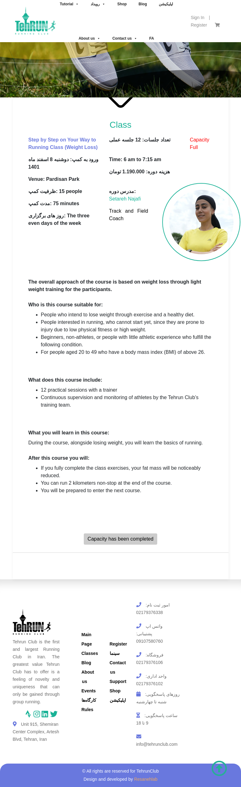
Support (118, 681)
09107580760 (149, 641)
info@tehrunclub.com (157, 744)
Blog (86, 662)
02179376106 (149, 662)
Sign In (197, 17)
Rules (87, 709)
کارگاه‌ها (89, 700)
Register (199, 24)
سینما (115, 653)
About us (89, 38)
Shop (115, 690)
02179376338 (149, 612)
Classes (90, 653)
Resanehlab (146, 779)
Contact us (124, 38)
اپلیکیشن (118, 700)
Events (89, 690)
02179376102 (149, 683)
